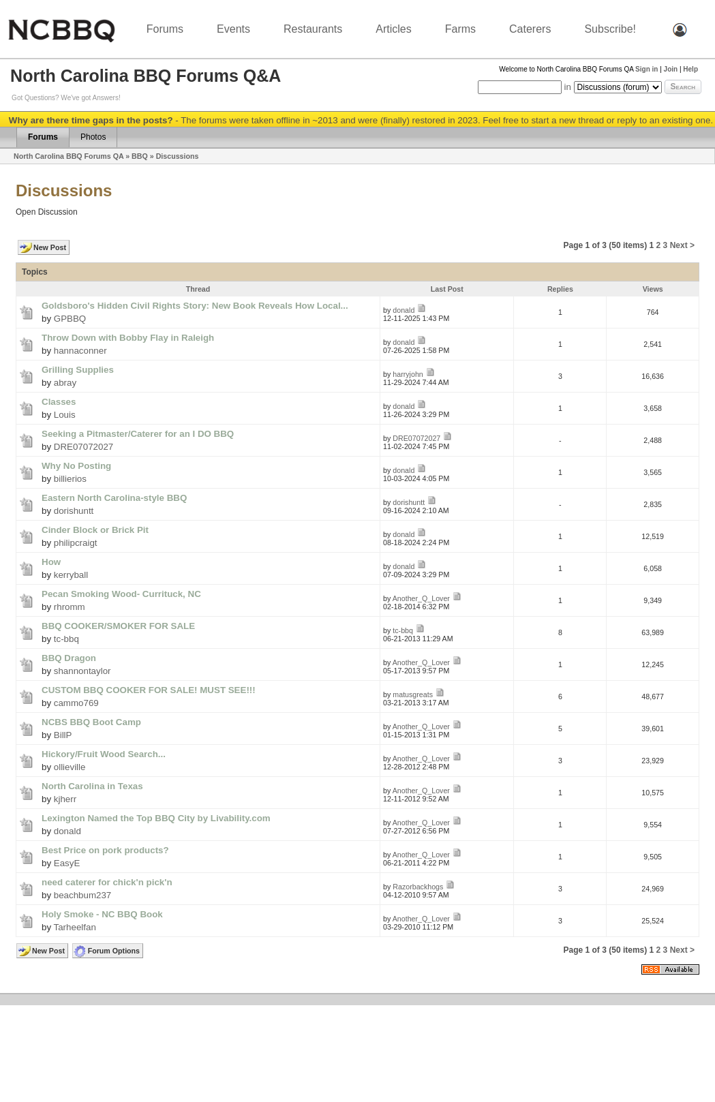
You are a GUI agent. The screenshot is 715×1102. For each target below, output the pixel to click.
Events (233, 29)
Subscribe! (610, 29)
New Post (49, 247)
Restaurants (313, 29)
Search (683, 86)
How (51, 562)
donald (403, 310)
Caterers (530, 29)
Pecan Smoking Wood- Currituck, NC (121, 594)
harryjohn (408, 374)
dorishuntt (74, 511)
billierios (70, 479)
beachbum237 (82, 895)
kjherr (65, 799)
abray (65, 383)
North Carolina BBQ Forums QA (68, 156)
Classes (59, 402)
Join (671, 69)
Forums (165, 29)
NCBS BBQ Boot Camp (91, 722)
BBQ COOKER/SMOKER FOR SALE (118, 626)
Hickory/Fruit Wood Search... (104, 754)
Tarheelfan (75, 927)
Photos (93, 137)
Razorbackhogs (418, 887)
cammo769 (76, 703)
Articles (393, 29)
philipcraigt (75, 543)
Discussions (177, 156)
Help (690, 69)
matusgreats (413, 694)
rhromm (69, 607)
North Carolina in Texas (92, 786)
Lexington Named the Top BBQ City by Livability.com (156, 818)
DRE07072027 (83, 447)
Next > (682, 245)
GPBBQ (70, 318)
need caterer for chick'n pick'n (107, 882)
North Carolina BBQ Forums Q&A (145, 75)
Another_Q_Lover (421, 598)
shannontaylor (82, 671)
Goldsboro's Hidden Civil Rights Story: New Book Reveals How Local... (195, 306)
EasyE (67, 863)
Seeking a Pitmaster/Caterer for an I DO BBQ (138, 434)
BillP (63, 735)
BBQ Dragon (69, 658)
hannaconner (80, 351)
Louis (65, 415)
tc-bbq (66, 639)
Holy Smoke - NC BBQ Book (102, 914)
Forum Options (114, 951)
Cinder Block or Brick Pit (95, 530)
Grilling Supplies (78, 370)
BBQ (140, 156)
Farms (460, 29)
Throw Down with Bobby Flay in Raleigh (128, 338)
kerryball (71, 575)
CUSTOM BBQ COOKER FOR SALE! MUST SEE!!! (149, 690)
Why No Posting (76, 466)
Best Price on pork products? (105, 850)
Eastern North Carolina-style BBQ (114, 498)
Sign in (646, 69)
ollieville (70, 767)
